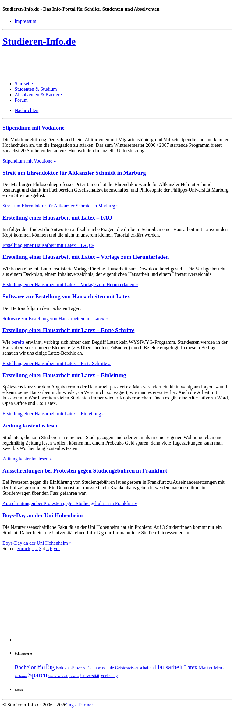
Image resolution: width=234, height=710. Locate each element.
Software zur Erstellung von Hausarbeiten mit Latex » (55, 318)
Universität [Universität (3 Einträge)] (89, 675)
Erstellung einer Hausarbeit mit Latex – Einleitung (64, 375)
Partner (86, 704)
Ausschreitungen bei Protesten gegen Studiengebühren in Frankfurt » (69, 503)
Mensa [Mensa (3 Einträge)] (219, 667)
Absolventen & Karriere (38, 94)
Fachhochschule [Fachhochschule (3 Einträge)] (100, 667)
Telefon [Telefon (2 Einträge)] (74, 676)
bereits (18, 342)
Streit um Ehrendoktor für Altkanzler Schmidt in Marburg (74, 173)
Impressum (25, 21)
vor (57, 548)
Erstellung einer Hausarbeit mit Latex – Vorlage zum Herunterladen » (70, 284)
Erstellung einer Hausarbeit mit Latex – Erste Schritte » (56, 363)
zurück (23, 548)
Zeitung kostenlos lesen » (27, 458)
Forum (21, 100)
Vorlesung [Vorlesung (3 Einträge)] (109, 675)
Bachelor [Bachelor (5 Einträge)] (25, 667)
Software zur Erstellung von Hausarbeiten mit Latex (66, 296)
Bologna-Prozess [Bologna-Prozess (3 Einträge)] (70, 667)
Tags (71, 704)
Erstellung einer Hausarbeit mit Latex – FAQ (57, 217)
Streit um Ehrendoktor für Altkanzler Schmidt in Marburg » (60, 205)
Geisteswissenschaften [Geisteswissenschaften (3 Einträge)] (134, 667)
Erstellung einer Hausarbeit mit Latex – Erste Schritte (68, 330)
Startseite (24, 83)
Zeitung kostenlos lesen (30, 425)
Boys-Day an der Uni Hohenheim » (37, 543)
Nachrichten (26, 110)
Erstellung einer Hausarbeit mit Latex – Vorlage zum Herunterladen (85, 257)
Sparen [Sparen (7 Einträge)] (37, 675)
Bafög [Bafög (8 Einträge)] (46, 667)
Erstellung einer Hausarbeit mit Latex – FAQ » (48, 245)
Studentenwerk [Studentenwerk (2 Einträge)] (58, 676)
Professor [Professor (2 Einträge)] (21, 676)
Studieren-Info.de (39, 41)
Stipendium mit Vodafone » (29, 160)
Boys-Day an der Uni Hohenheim (42, 515)
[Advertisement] (73, 63)
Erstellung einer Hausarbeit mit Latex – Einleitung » (53, 413)
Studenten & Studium (36, 89)
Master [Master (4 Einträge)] (206, 667)
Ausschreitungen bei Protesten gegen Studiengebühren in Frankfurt (84, 470)
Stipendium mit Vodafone (33, 128)
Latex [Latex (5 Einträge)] (190, 667)
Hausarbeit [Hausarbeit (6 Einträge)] (169, 667)
